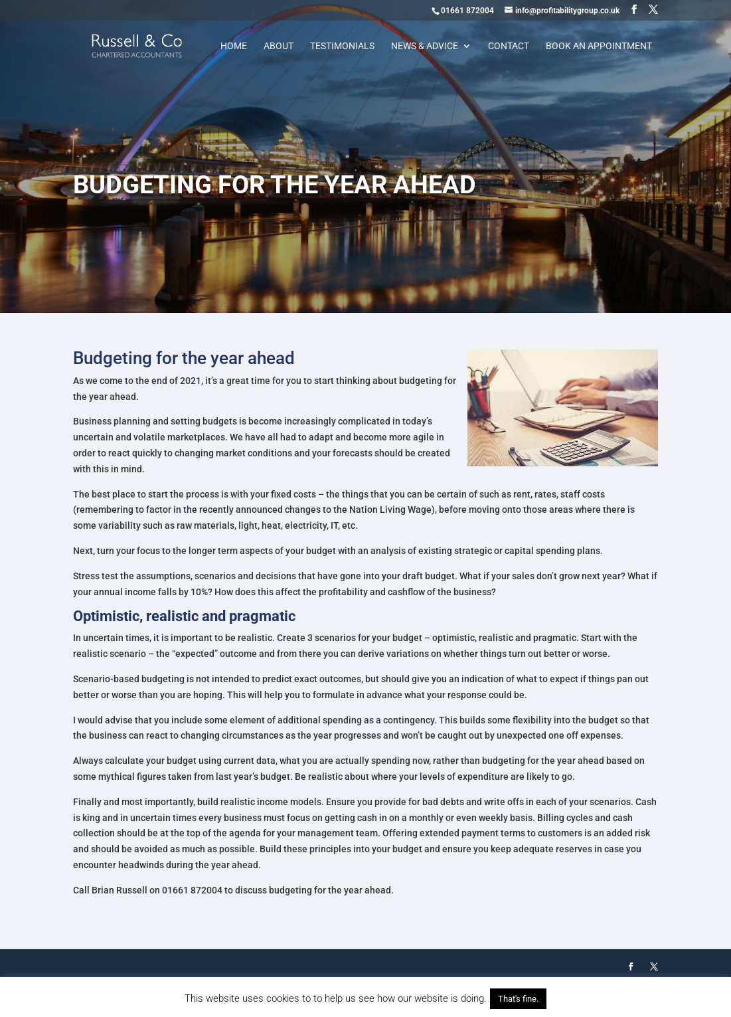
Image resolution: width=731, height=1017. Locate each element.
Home (233, 46)
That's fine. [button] (518, 999)
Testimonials (342, 46)
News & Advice (424, 46)
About (278, 46)
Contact (508, 46)
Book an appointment (599, 46)
